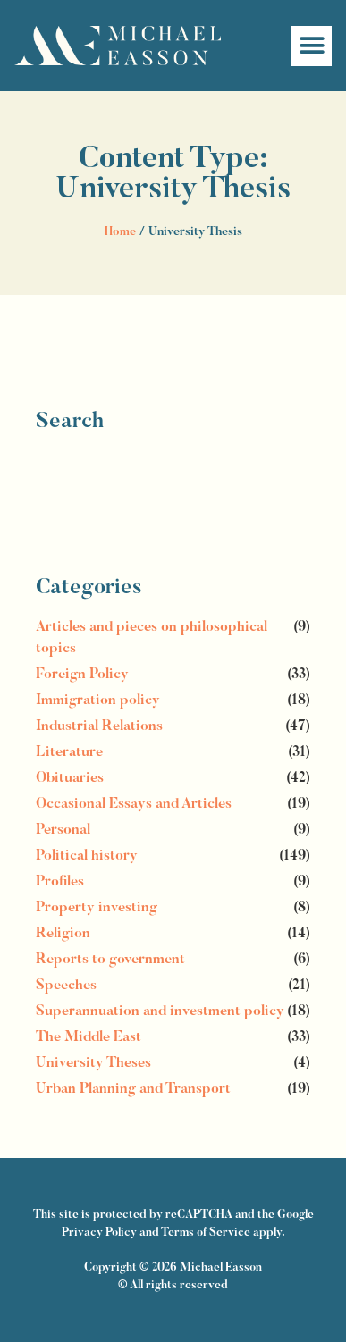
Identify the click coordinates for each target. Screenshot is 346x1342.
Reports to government (110, 959)
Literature (69, 752)
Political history (87, 856)
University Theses (93, 1063)
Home (120, 232)
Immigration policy (98, 700)
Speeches (66, 985)
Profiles (60, 882)
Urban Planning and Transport (133, 1089)
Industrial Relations (99, 726)
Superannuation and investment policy (160, 1011)
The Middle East (88, 1037)
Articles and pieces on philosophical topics (151, 638)
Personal (63, 830)
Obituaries (70, 778)
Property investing (96, 908)
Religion (63, 934)
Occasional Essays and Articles (134, 804)
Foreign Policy (82, 674)
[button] (311, 46)
